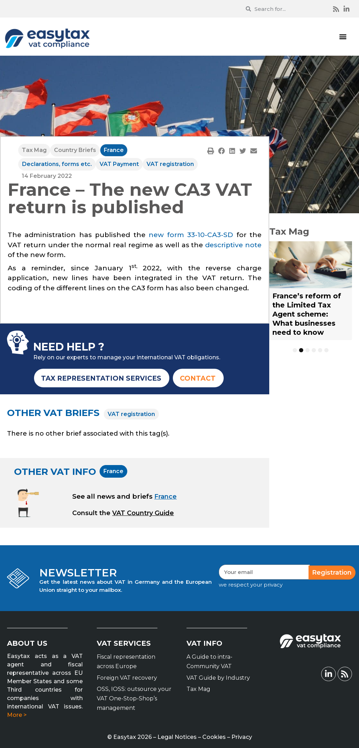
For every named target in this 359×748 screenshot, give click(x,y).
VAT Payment (119, 164)
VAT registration (170, 164)
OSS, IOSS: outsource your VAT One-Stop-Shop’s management (134, 698)
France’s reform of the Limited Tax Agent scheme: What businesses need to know (306, 314)
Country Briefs (75, 150)
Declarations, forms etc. (57, 164)
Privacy (241, 737)
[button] (342, 36)
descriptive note (233, 245)
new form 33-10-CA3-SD (191, 235)
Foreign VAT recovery (127, 677)
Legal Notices (177, 737)
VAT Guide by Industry (218, 677)
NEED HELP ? (68, 346)
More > (17, 715)
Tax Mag (34, 150)
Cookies (214, 737)
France (114, 150)
